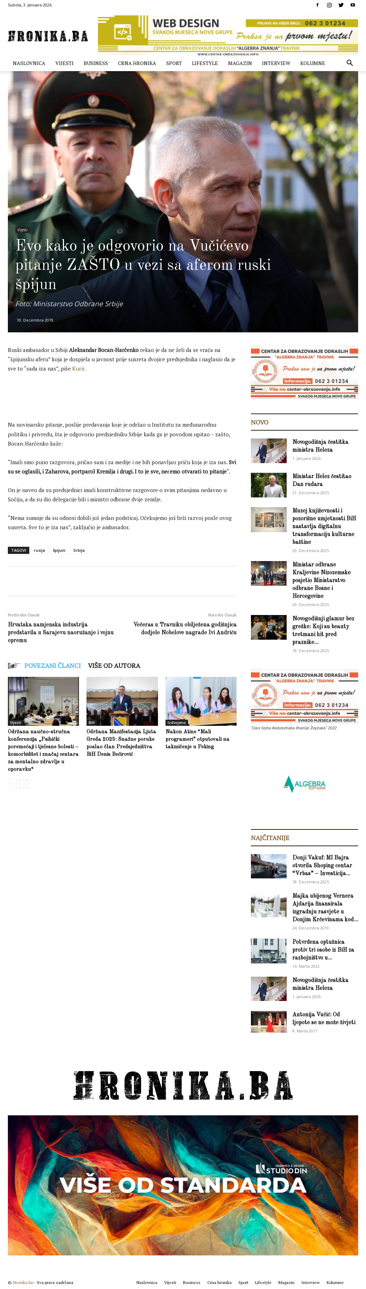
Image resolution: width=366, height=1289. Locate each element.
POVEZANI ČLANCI (52, 665)
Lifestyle (205, 63)
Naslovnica (29, 63)
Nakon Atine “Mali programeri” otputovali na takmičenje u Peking (197, 739)
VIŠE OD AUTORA (114, 665)
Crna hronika (137, 63)
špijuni (59, 550)
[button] (349, 63)
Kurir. (79, 368)
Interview (276, 63)
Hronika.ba (23, 1282)
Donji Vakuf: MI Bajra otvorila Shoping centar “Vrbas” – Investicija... (322, 866)
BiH (92, 722)
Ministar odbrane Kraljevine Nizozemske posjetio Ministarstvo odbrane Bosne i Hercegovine (321, 580)
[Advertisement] (138, 398)
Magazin (240, 63)
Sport (174, 63)
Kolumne (312, 63)
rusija (39, 550)
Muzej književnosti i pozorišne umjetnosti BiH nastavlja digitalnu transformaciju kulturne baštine (324, 526)
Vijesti (64, 63)
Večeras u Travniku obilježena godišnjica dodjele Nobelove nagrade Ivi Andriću (185, 629)
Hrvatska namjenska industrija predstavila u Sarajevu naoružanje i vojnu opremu (61, 633)
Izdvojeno (177, 722)
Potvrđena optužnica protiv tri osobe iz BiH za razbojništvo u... (323, 950)
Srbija (79, 550)
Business (96, 63)
